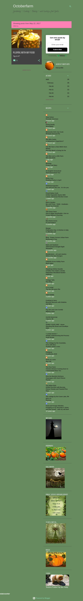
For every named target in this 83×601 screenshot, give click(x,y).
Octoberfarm (23, 6)
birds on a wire (51, 359)
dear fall (48, 361)
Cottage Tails (50, 280)
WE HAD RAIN (50, 158)
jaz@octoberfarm (63, 64)
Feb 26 (51, 86)
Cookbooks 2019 (51, 354)
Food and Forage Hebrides (55, 406)
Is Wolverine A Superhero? (55, 141)
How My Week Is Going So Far (56, 150)
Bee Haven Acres (51, 221)
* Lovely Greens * (51, 334)
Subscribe (57, 50)
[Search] (70, 6)
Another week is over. (53, 346)
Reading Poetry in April (53, 180)
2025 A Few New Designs (54, 256)
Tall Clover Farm (51, 211)
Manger (48, 228)
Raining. (48, 400)
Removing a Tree (51, 239)
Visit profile (59, 68)
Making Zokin (50, 311)
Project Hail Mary (51, 165)
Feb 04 (51, 96)
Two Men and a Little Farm (54, 156)
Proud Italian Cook (52, 193)
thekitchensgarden (52, 186)
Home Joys (49, 178)
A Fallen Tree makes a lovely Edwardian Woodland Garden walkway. (55, 272)
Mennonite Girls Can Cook (54, 132)
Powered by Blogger (41, 598)
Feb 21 (51, 89)
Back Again (49, 263)
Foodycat (49, 352)
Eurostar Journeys (52, 119)
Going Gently (50, 124)
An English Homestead (53, 171)
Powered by (57, 55)
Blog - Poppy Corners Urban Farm (57, 237)
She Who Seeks (51, 139)
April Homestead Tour (53, 172)
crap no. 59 (49, 319)
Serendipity (49, 126)
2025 (47, 79)
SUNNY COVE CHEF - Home (55, 324)
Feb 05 (51, 93)
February (50, 83)
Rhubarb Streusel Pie (53, 134)
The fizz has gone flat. (53, 289)
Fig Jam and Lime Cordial (54, 309)
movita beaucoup (51, 317)
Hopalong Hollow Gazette (54, 269)
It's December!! (51, 222)
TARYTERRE (50, 295)
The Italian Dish (51, 385)
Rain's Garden (50, 202)
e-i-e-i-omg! (49, 287)
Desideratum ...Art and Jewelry (56, 254)
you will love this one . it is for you (57, 187)
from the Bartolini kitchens (55, 376)
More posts (27, 70)
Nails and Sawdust (52, 245)
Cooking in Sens (51, 300)
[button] (39, 60)
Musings (49, 163)
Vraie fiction (50, 117)
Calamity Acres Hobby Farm (55, 261)
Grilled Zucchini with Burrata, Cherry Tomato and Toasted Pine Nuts (57, 389)
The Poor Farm (51, 367)
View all (16, 26)
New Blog (49, 282)
